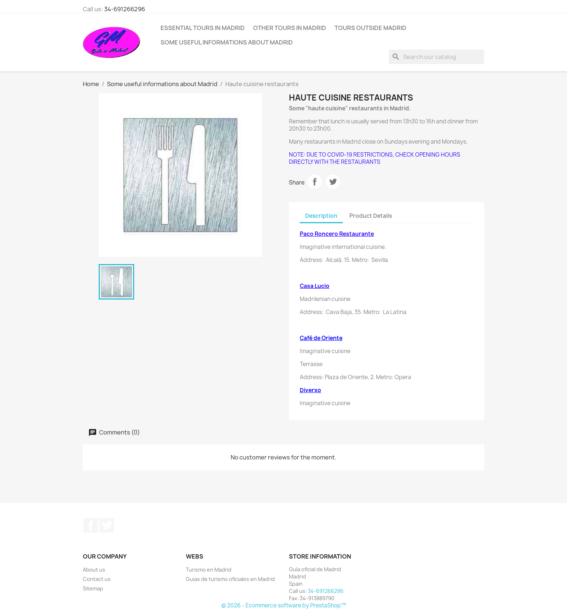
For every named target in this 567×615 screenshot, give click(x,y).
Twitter (106, 525)
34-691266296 (124, 9)
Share (314, 181)
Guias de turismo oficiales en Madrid (230, 579)
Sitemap (93, 588)
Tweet (333, 181)
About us (94, 569)
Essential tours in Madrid (203, 28)
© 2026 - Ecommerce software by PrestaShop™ (283, 605)
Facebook (91, 525)
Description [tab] (321, 216)
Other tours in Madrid (289, 28)
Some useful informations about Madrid (227, 42)
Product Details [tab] (370, 216)
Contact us (97, 579)
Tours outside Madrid (370, 28)
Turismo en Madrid (208, 569)
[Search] (436, 57)
